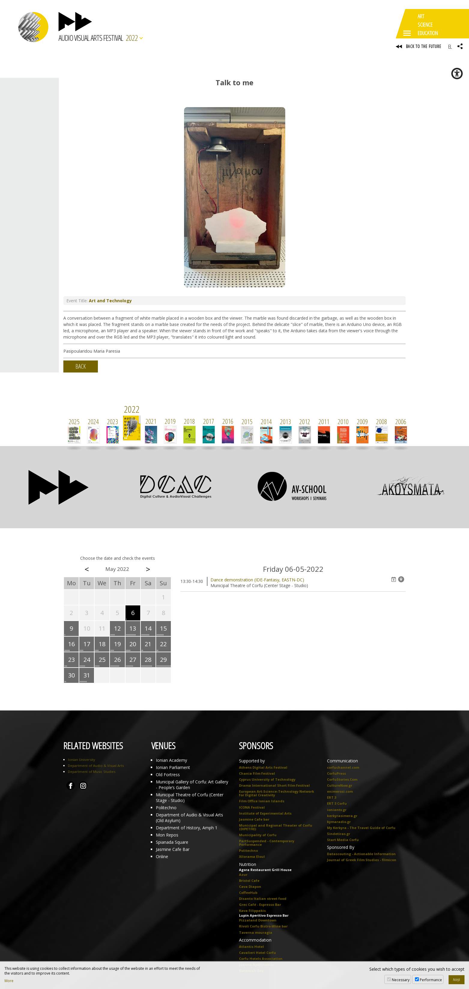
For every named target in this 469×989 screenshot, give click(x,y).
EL (450, 46)
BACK (80, 367)
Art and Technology (110, 301)
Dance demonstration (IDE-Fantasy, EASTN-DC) (257, 580)
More (9, 980)
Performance (431, 979)
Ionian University (81, 760)
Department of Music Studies (91, 772)
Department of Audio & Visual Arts (96, 766)
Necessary (401, 979)
